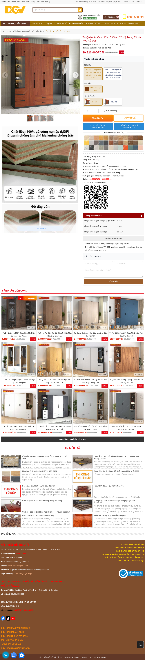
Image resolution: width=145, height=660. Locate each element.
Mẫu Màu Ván (103, 2)
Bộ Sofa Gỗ (62, 24)
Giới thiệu (92, 2)
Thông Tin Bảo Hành (113, 215)
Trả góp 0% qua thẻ (129, 126)
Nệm (113, 24)
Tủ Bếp (35, 28)
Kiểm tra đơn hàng (81, 2)
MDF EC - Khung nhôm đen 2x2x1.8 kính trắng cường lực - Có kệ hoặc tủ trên (93, 74)
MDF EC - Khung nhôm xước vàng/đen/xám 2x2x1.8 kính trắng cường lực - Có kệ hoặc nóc (113, 74)
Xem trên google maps (23, 574)
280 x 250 (111, 102)
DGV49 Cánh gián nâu (93, 89)
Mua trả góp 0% (98, 126)
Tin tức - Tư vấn (128, 2)
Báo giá (112, 2)
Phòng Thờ (133, 24)
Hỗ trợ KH (139, 2)
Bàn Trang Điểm (76, 24)
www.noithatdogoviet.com (18, 566)
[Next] (76, 75)
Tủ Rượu (89, 24)
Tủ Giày (98, 24)
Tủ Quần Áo (50, 24)
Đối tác (118, 2)
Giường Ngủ (37, 24)
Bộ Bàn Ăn (121, 24)
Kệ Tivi (106, 24)
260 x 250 (91, 102)
